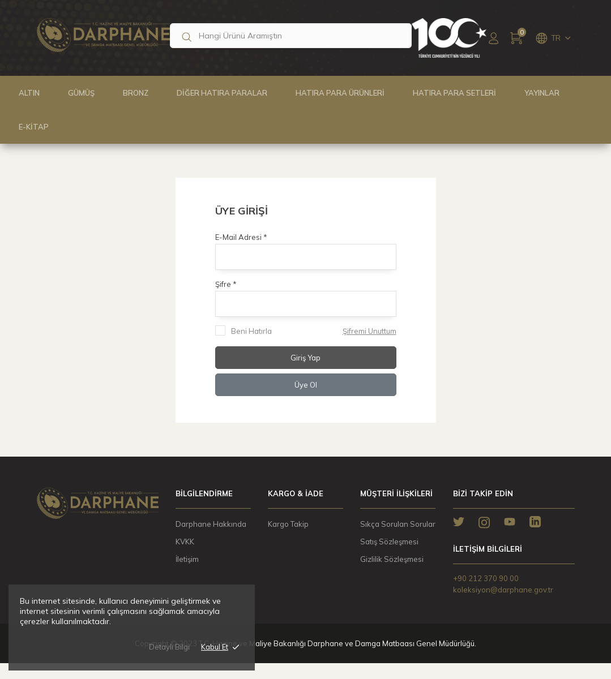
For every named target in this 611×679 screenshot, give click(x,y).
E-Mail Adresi (239, 237)
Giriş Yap (305, 357)
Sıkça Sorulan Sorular (397, 523)
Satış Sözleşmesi (389, 541)
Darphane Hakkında (211, 523)
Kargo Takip (288, 523)
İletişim (187, 559)
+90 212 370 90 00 (486, 578)
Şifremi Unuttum (369, 331)
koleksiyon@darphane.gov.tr (503, 589)
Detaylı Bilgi (169, 651)
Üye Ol (305, 384)
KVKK (185, 541)
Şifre (224, 284)
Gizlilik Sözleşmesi (392, 559)
